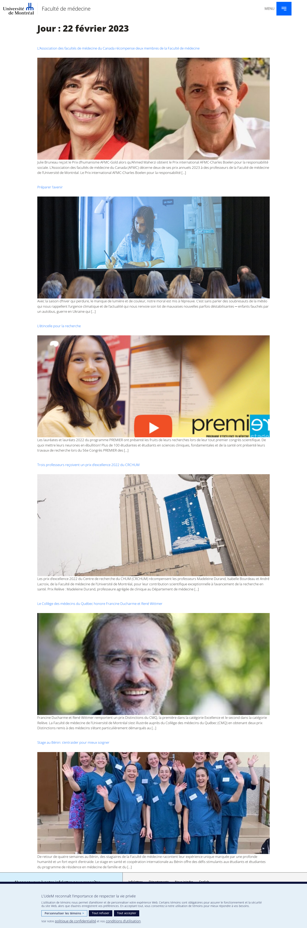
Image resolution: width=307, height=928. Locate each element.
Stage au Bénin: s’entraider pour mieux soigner (73, 742)
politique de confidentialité (75, 921)
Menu (269, 8)
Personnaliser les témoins (64, 913)
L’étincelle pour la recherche (59, 326)
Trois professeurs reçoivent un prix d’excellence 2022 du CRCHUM (88, 464)
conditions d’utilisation (123, 921)
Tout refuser (100, 913)
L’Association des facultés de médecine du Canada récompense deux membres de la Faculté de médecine (118, 48)
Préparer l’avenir (50, 187)
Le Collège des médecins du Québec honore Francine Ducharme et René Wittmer (99, 603)
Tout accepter (126, 913)
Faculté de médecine (66, 8)
